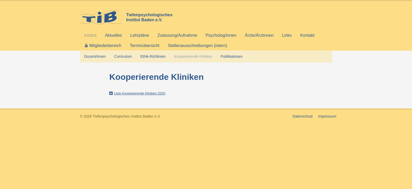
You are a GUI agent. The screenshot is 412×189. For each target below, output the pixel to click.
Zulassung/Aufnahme (177, 35)
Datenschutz (302, 116)
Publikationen (231, 56)
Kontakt (307, 35)
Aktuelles (113, 35)
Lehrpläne (139, 35)
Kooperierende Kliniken (193, 56)
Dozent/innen (95, 56)
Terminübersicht (144, 45)
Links (287, 35)
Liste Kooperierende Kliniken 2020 (139, 93)
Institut (90, 35)
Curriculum (123, 56)
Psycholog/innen (220, 35)
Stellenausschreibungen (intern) (197, 45)
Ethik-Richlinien (153, 56)
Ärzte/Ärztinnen (259, 35)
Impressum (327, 116)
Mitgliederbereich (105, 45)
